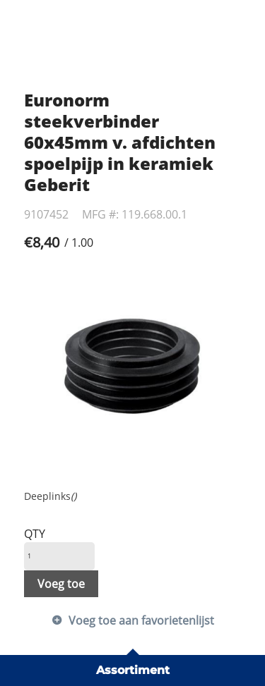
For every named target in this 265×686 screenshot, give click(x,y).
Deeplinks (50, 496)
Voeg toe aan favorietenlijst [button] (141, 620)
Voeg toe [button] (61, 584)
